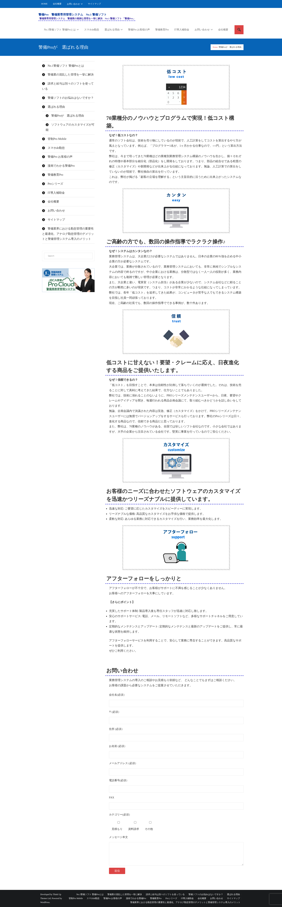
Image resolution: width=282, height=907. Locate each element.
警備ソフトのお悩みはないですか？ (71, 97)
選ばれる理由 (56, 106)
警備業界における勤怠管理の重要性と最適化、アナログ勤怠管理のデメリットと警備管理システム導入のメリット (68, 234)
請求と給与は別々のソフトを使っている (68, 86)
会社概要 (57, 4)
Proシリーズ (55, 183)
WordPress (45, 902)
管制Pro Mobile (57, 138)
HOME (44, 4)
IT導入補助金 (56, 192)
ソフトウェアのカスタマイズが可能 (70, 127)
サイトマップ (94, 4)
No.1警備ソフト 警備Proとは (66, 65)
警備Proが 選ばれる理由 (67, 115)
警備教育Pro (55, 174)
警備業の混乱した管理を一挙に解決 (71, 74)
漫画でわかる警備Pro (61, 165)
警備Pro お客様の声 (60, 156)
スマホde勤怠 (56, 147)
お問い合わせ (73, 4)
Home (215, 47)
